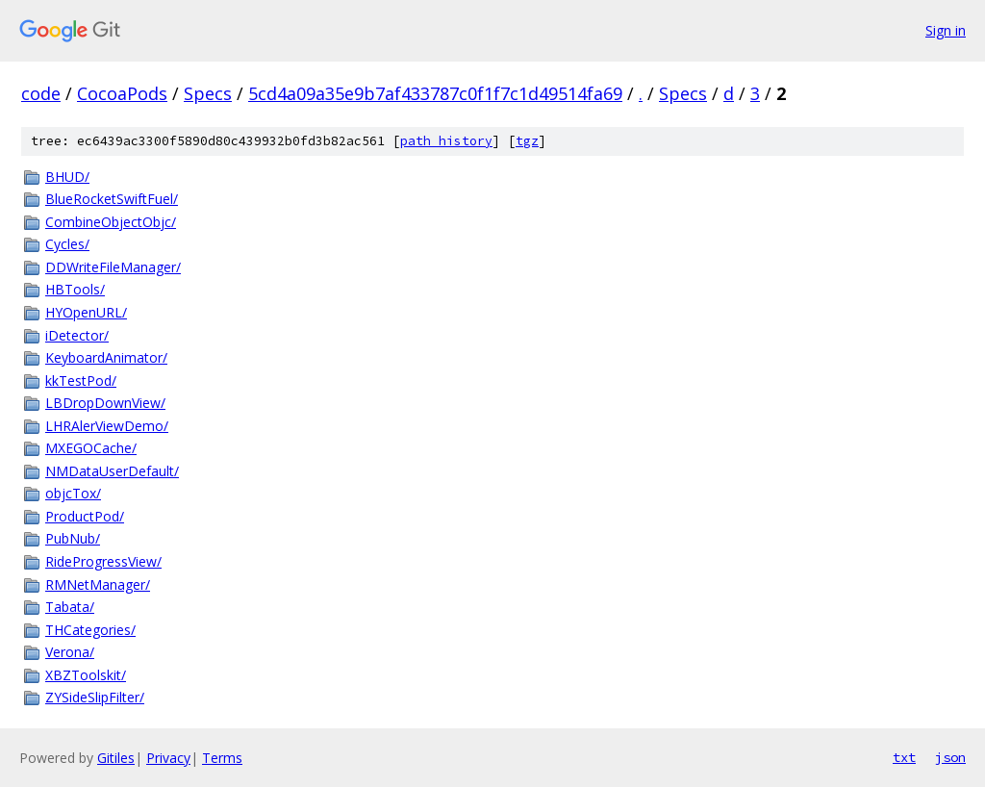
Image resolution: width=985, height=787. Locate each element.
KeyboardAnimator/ (106, 357)
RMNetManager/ (97, 584)
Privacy (168, 758)
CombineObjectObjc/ (110, 222)
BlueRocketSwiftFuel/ (111, 199)
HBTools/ (75, 289)
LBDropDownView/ (105, 403)
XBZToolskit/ (85, 675)
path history (446, 141)
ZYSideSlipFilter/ (94, 697)
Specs (208, 93)
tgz (527, 141)
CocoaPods (122, 93)
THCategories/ (90, 630)
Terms (222, 758)
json (950, 757)
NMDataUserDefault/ (112, 471)
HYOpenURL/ (86, 312)
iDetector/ (77, 335)
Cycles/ (67, 244)
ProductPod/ (84, 516)
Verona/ (69, 652)
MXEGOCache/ (91, 448)
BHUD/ (67, 176)
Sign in (945, 30)
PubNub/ (72, 538)
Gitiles (116, 758)
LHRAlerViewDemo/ (106, 426)
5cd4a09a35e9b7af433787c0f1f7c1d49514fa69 (435, 93)
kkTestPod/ (80, 380)
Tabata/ (69, 606)
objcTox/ (73, 493)
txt (904, 757)
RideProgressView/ (103, 561)
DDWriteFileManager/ (113, 267)
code (41, 93)
